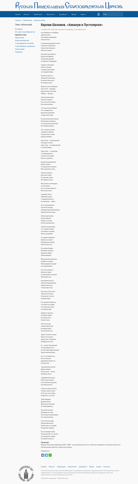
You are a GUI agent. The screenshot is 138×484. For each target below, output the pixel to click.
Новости (26, 14)
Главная (17, 14)
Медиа (74, 14)
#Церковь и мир (56, 29)
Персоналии (19, 38)
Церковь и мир (20, 35)
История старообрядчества (25, 32)
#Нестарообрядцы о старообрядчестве (74, 29)
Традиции (18, 52)
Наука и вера (19, 49)
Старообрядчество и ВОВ (24, 43)
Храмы (83, 14)
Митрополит (50, 14)
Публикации (38, 14)
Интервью (18, 29)
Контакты (106, 467)
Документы (63, 14)
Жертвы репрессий (22, 40)
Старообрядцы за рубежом (25, 46)
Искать (120, 14)
